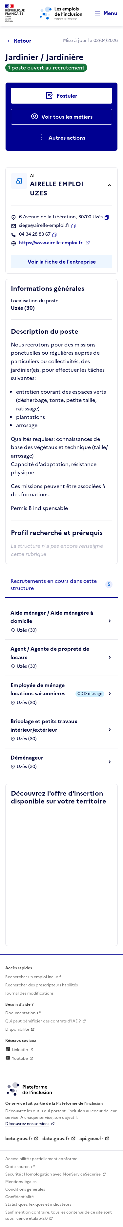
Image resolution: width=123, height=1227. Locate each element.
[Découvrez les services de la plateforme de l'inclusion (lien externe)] (29, 1089)
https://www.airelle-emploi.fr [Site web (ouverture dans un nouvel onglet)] (51, 243)
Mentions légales (20, 1182)
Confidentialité (19, 1197)
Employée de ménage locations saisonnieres (37, 689)
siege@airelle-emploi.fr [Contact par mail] (44, 225)
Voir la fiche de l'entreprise (62, 262)
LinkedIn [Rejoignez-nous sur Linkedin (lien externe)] (16, 1050)
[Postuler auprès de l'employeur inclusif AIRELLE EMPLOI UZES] (61, 96)
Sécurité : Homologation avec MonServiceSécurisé (53, 1174)
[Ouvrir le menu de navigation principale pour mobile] (103, 13)
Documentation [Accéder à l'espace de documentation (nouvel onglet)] (20, 1013)
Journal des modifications (29, 993)
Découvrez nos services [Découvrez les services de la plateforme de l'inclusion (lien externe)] (27, 1124)
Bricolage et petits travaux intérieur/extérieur (43, 725)
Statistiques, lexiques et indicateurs (38, 1204)
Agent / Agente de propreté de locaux (49, 653)
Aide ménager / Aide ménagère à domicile (51, 617)
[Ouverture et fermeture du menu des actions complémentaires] (61, 138)
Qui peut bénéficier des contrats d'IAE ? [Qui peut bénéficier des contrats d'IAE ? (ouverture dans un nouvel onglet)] (43, 1021)
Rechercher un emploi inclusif (33, 977)
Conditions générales (25, 1189)
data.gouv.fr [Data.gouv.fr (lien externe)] (56, 1138)
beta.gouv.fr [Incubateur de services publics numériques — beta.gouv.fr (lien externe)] (18, 1138)
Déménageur (26, 758)
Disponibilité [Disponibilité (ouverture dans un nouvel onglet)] (17, 1029)
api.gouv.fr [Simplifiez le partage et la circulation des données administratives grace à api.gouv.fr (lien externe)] (91, 1138)
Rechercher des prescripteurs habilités (41, 985)
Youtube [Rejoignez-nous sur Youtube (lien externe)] (16, 1058)
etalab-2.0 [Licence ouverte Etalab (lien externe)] (38, 1218)
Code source (17, 1167)
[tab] (61, 585)
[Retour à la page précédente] (21, 40)
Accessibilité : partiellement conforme (41, 1159)
